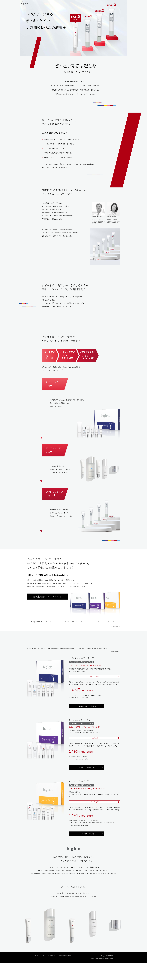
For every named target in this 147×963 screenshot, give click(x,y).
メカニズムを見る (104, 676)
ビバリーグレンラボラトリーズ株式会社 (45, 956)
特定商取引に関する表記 (65, 956)
